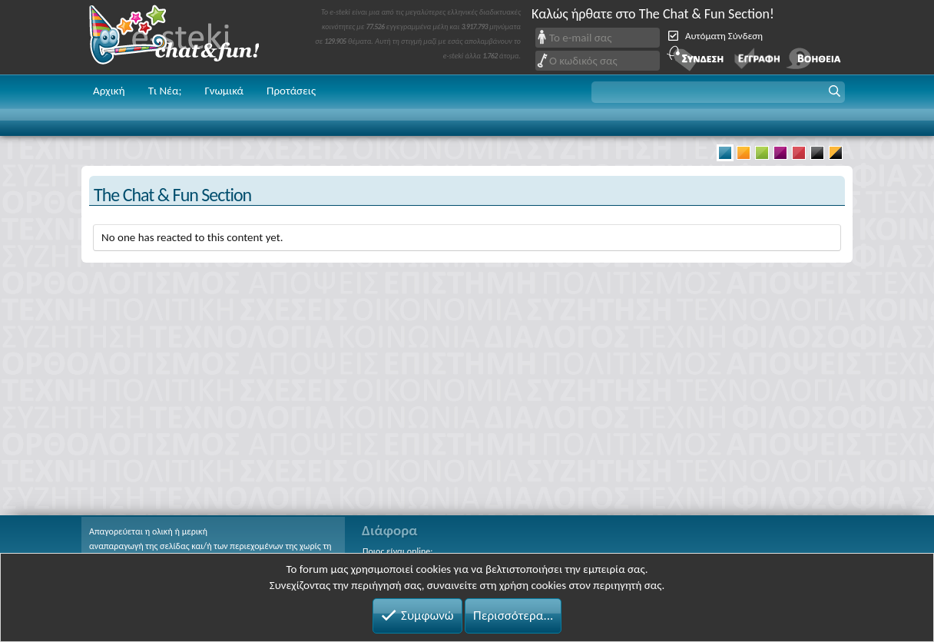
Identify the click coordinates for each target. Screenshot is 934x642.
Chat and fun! (185, 37)
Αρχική (109, 91)
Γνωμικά (223, 91)
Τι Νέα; (165, 91)
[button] (718, 92)
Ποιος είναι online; (397, 551)
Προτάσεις (291, 91)
